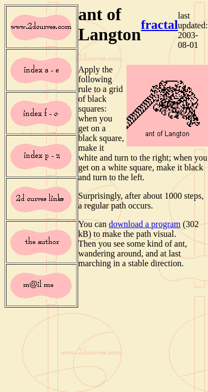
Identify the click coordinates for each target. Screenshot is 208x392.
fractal (159, 24)
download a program (144, 224)
